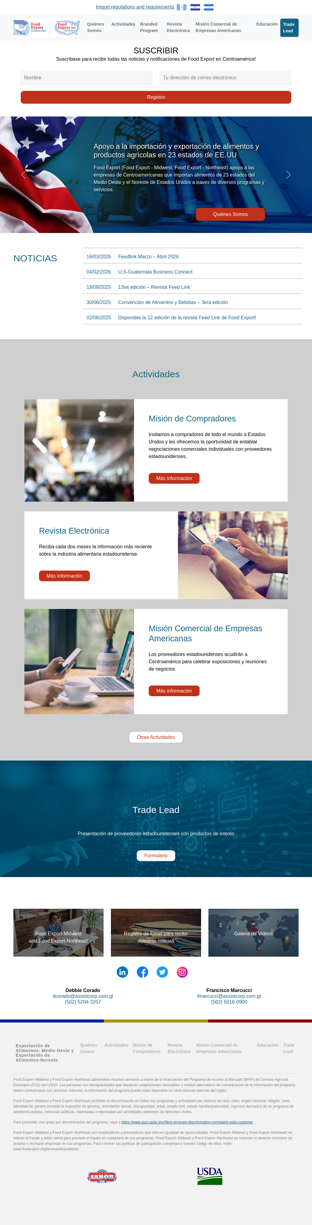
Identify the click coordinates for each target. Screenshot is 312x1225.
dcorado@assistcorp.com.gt (83, 996)
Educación (267, 24)
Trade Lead (288, 27)
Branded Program (149, 27)
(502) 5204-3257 (83, 1002)
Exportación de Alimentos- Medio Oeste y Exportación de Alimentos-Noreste (45, 1052)
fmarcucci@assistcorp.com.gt (229, 996)
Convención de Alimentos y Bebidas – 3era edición (173, 302)
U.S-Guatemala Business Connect (155, 271)
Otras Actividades (156, 737)
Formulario (156, 855)
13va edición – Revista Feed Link (154, 287)
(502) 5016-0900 (229, 1002)
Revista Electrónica (178, 27)
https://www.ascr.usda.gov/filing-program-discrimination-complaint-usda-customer (187, 1122)
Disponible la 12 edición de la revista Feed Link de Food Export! (187, 317)
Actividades (123, 24)
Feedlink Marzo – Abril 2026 (148, 256)
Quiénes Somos (95, 27)
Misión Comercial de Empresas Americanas (218, 27)
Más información (174, 478)
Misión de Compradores (147, 1048)
